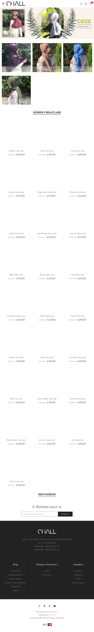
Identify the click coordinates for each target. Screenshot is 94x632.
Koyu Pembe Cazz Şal (47, 399)
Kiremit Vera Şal (16, 357)
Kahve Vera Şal (77, 316)
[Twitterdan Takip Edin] (44, 606)
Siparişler (78, 575)
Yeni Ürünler (47, 575)
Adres (78, 579)
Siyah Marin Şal (47, 316)
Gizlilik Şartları (15, 579)
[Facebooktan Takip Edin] (39, 606)
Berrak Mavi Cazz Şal (16, 440)
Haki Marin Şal (77, 275)
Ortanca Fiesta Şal (77, 192)
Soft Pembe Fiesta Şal (47, 233)
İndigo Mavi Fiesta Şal (47, 192)
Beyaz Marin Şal (47, 275)
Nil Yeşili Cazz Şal (78, 357)
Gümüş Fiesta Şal (16, 192)
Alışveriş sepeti (78, 583)
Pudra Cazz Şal (78, 151)
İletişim (16, 590)
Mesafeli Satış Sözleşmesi (15, 583)
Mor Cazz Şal (16, 399)
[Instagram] (50, 606)
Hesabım (78, 571)
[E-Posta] (40, 514)
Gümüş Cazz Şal (16, 151)
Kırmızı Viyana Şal (47, 440)
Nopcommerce (52, 612)
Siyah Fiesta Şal (16, 233)
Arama (47, 571)
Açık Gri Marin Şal (78, 233)
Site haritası (16, 571)
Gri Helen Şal (78, 440)
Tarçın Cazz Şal (16, 481)
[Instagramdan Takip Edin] (55, 606)
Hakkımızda (15, 587)
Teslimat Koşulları (15, 575)
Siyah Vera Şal (46, 357)
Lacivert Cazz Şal (77, 399)
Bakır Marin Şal (16, 275)
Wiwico (52, 615)
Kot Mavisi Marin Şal (16, 316)
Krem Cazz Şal (47, 151)
